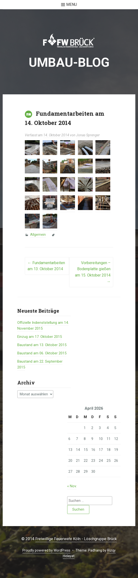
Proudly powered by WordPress (46, 550)
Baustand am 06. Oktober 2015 (41, 353)
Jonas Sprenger (88, 135)
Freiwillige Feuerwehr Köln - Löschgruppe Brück (76, 539)
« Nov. (72, 486)
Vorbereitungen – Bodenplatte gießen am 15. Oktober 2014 (92, 272)
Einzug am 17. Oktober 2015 (39, 336)
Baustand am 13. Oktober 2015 (41, 345)
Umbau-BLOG (69, 62)
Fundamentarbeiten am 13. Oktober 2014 (46, 266)
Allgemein (38, 234)
